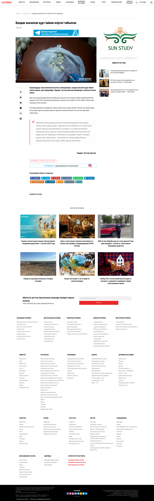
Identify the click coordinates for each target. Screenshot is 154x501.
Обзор (118, 435)
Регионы (119, 442)
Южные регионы (100, 317)
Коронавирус (48, 463)
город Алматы (98, 320)
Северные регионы (74, 317)
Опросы (21, 381)
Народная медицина (50, 461)
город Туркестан (99, 335)
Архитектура (23, 442)
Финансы (70, 376)
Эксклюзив (120, 440)
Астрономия (23, 461)
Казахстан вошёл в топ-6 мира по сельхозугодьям (76, 280)
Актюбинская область (24, 335)
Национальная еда (49, 425)
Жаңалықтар (26, 13)
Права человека (46, 386)
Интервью (22, 369)
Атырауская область (23, 330)
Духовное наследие (81, 2)
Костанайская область (74, 323)
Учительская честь (25, 473)
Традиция (47, 420)
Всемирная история (98, 360)
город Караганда (49, 328)
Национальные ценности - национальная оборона (98, 436)
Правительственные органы (50, 381)
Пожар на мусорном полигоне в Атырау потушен (38, 280)
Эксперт (22, 376)
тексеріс (41, 161)
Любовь (71, 430)
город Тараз (97, 337)
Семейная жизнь (74, 432)
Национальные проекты (48, 391)
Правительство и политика (49, 374)
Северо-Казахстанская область (77, 332)
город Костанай (72, 320)
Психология (23, 459)
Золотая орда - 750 (98, 376)
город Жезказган (49, 335)
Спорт (104, 2)
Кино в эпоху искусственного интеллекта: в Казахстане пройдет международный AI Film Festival (77, 243)
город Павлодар (72, 325)
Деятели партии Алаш (99, 364)
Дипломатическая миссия (49, 393)
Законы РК (44, 389)
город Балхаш (48, 340)
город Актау (20, 328)
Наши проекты (24, 374)
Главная (18, 13)
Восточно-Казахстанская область (127, 325)
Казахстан (22, 357)
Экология (119, 444)
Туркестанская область (101, 332)
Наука (21, 463)
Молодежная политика (48, 362)
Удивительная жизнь (25, 471)
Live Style (72, 417)
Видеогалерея (94, 432)
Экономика (70, 2)
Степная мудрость (124, 367)
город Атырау (21, 332)
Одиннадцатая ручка (125, 374)
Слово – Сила (123, 372)
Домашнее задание (75, 425)
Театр (21, 428)
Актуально (47, 2)
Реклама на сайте (22, 498)
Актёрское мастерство (26, 425)
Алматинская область (101, 323)
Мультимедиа (23, 379)
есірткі (54, 161)
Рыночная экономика (74, 360)
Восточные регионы (123, 317)
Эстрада (22, 437)
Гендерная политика (47, 367)
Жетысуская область (100, 328)
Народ (93, 2)
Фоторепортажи (74, 442)
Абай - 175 (95, 381)
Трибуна (43, 405)
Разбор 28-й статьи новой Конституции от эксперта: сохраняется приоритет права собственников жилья (116, 281)
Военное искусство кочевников (102, 372)
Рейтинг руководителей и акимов (51, 376)
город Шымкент (99, 330)
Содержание (23, 475)
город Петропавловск (74, 330)
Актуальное (23, 364)
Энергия (22, 466)
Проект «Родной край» (97, 428)
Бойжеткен (72, 423)
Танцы (21, 423)
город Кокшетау (49, 325)
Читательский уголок (76, 428)
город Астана (48, 320)
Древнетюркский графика (100, 374)
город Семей (120, 320)
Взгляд (118, 437)
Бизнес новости (72, 374)
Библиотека (122, 376)
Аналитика (70, 372)
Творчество (122, 357)
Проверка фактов (95, 439)
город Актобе (21, 337)
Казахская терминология (124, 428)
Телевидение (23, 432)
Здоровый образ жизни (51, 459)
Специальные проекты (97, 430)
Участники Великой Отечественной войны (101, 443)
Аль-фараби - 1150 (98, 379)
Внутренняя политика (48, 357)
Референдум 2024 (46, 408)
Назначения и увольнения (49, 384)
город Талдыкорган (100, 325)
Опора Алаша (123, 384)
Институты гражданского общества (52, 379)
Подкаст (119, 432)
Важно (58, 2)
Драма (121, 364)
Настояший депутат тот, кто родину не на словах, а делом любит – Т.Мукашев (125, 95)
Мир (20, 360)
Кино (20, 430)
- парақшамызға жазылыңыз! (61, 166)
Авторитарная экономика (75, 362)
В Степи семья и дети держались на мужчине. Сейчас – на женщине (124, 83)
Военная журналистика (76, 440)
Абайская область (121, 328)
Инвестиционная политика (49, 364)
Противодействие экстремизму (126, 425)
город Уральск (21, 323)
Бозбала (71, 420)
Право (42, 398)
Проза (121, 362)
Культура (22, 417)
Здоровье (119, 420)
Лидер (118, 423)
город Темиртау (49, 337)
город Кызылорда (99, 342)
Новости (22, 2)
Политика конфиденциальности (40, 498)
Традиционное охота (50, 432)
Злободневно (34, 2)
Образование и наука (27, 455)
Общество (22, 362)
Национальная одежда (51, 430)
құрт (48, 161)
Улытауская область (50, 332)
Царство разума (24, 468)
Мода (70, 435)
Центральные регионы (52, 317)
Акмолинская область (51, 323)
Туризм (69, 369)
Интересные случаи (75, 437)
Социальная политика (48, 372)
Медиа (21, 440)
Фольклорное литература (98, 425)
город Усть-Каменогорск (124, 323)
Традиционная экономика (75, 357)
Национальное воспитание (52, 428)
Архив (21, 384)
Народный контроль (73, 364)
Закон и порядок (129, 2)
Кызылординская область (102, 344)
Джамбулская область (101, 340)
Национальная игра (50, 423)
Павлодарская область (74, 328)
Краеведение (96, 369)
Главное (43, 403)
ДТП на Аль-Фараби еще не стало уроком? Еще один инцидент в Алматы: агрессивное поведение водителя (116, 243)
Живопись (22, 420)
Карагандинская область (52, 330)
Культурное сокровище (126, 369)
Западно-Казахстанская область (27, 320)
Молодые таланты (96, 423)
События (119, 430)
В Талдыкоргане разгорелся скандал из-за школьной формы (124, 72)
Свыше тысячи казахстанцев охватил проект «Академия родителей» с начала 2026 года (38, 242)
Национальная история (99, 357)
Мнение (21, 372)
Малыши (93, 420)
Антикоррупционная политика (77, 367)
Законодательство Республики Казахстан (100, 447)
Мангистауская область (24, 325)
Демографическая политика (50, 369)
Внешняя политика (47, 360)
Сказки (121, 379)
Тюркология (95, 367)
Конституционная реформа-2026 (51, 396)
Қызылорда (33, 161)
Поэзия (121, 360)
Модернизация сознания (127, 381)
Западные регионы (24, 317)
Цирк (20, 435)
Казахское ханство (98, 362)
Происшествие (116, 2)
